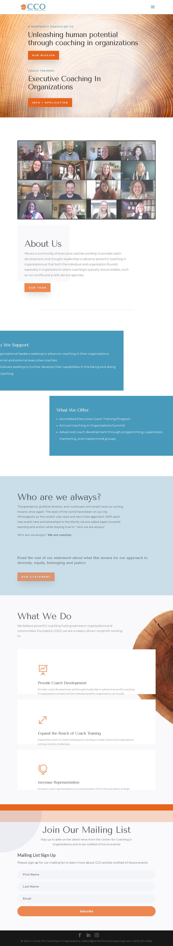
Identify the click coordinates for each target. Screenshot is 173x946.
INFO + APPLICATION (50, 102)
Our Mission (43, 55)
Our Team (37, 287)
